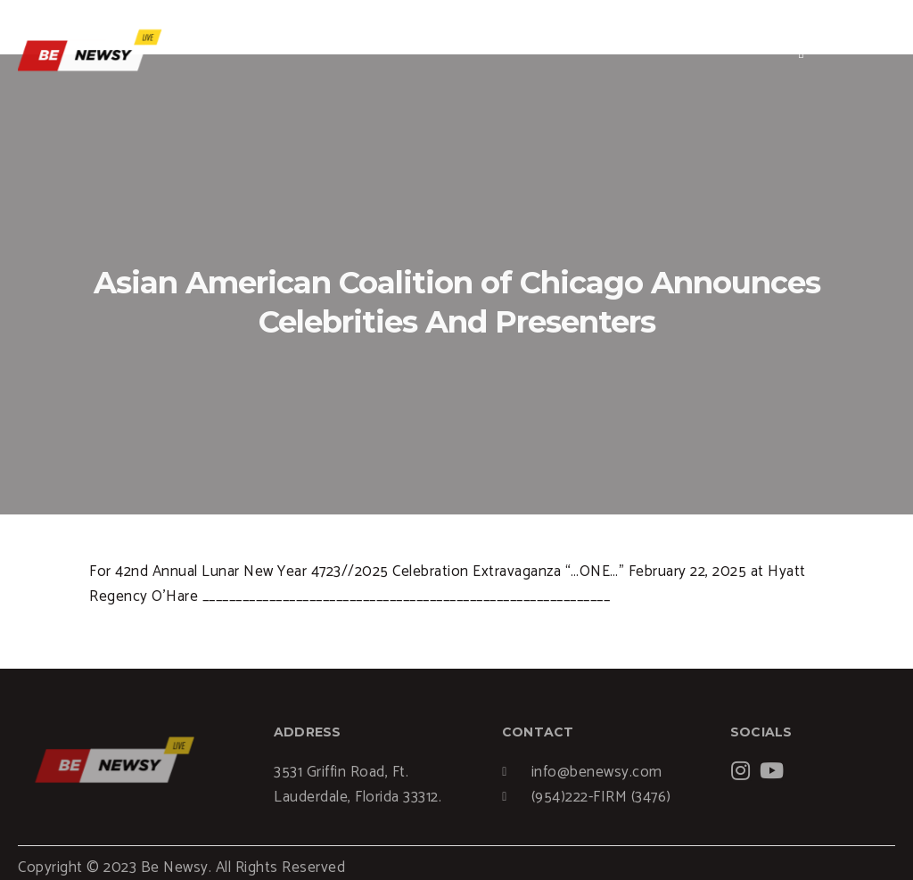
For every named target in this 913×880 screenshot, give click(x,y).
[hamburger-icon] (802, 52)
